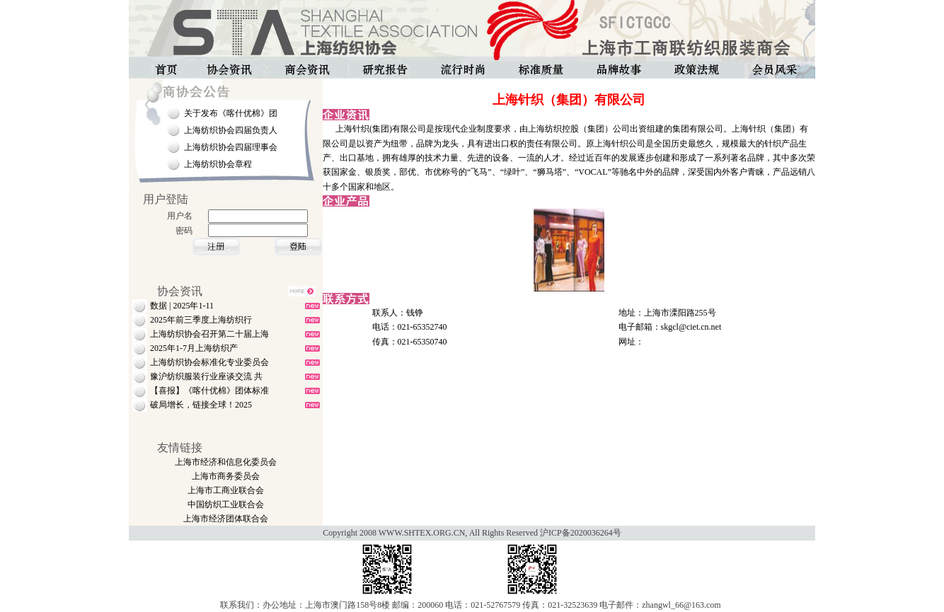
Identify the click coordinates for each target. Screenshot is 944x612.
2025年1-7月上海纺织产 (194, 348)
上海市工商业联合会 (226, 490)
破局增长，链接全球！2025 (201, 405)
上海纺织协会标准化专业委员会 (209, 362)
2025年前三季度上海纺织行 (201, 320)
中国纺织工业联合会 (226, 504)
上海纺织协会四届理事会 (230, 147)
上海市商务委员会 (226, 476)
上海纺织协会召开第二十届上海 (209, 334)
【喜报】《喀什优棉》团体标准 (209, 391)
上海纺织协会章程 (218, 164)
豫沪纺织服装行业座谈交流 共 (206, 376)
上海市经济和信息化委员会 (226, 462)
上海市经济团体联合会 (225, 519)
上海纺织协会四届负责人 (230, 130)
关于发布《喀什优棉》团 (230, 113)
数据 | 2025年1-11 (182, 306)
